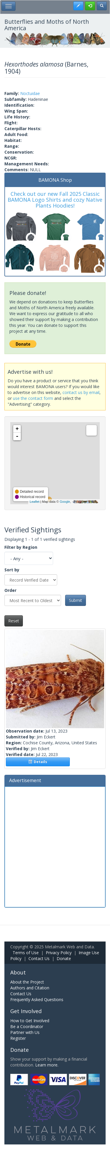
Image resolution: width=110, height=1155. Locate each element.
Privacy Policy (59, 952)
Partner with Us (25, 1032)
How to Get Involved (29, 1020)
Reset (13, 621)
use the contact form (33, 398)
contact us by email (80, 392)
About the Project (27, 982)
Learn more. (46, 1065)
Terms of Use (26, 952)
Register (18, 1038)
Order (10, 590)
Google (65, 501)
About (18, 972)
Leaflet (34, 501)
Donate (64, 958)
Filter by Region (20, 547)
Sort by (11, 570)
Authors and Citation (29, 988)
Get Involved (26, 1011)
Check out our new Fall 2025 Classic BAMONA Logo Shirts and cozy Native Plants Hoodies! (55, 199)
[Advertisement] (55, 846)
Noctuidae (30, 93)
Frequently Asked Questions (36, 999)
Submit (75, 600)
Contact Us (39, 958)
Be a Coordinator (26, 1026)
